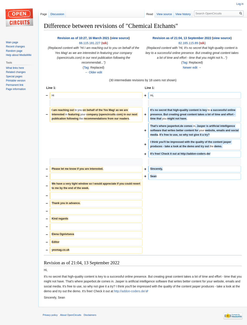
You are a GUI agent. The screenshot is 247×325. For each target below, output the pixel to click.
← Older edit (93, 72)
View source (164, 14)
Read (149, 14)
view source (120, 38)
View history (183, 14)
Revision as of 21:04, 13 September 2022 (182, 38)
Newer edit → (192, 67)
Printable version (15, 80)
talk (104, 43)
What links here (15, 67)
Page (43, 14)
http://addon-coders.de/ (129, 291)
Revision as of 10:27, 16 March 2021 (83, 38)
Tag (86, 67)
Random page (14, 50)
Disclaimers (90, 315)
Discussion (57, 14)
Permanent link (14, 84)
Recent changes (15, 46)
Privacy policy (50, 315)
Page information (16, 89)
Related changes (16, 72)
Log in (240, 3)
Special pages (14, 76)
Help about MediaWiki (18, 55)
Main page (12, 42)
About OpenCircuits (70, 315)
